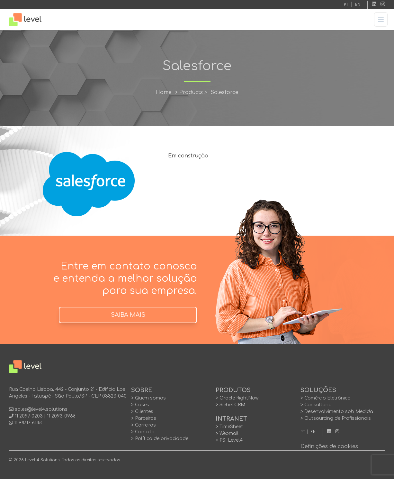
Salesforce (224, 92)
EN (358, 4)
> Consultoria (316, 404)
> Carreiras (143, 425)
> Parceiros (143, 418)
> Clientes (142, 411)
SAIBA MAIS (128, 315)
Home (164, 92)
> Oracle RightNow (237, 398)
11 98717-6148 (28, 422)
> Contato (143, 431)
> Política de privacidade (159, 438)
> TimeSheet (229, 426)
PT (346, 4)
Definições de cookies (329, 446)
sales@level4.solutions (41, 409)
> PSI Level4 (229, 440)
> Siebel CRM (230, 404)
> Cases (140, 404)
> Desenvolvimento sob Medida (336, 411)
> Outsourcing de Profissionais (335, 418)
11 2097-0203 (29, 416)
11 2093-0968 (61, 416)
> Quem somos (148, 398)
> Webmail (227, 433)
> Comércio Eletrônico (325, 398)
